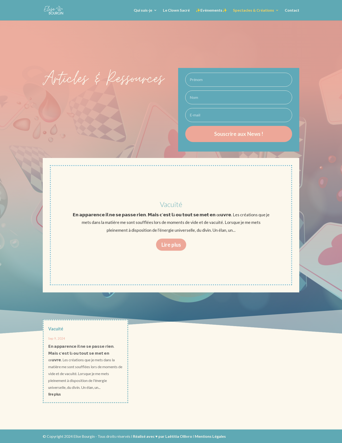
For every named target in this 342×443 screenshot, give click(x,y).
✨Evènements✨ (211, 10)
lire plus (54, 394)
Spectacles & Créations (253, 10)
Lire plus (171, 251)
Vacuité (171, 211)
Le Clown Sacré (176, 10)
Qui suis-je (143, 10)
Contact (292, 10)
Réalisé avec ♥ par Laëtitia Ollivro (162, 436)
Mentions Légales (210, 436)
